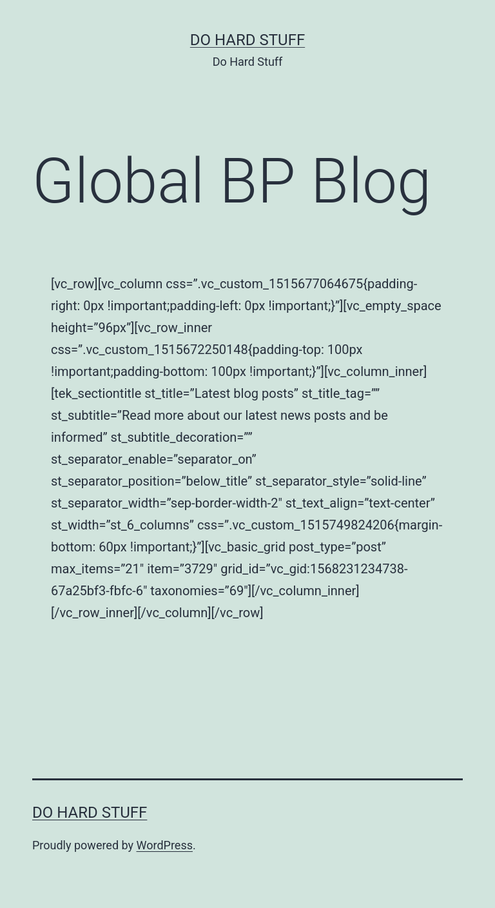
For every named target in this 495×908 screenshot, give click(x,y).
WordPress (165, 845)
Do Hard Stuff (247, 40)
